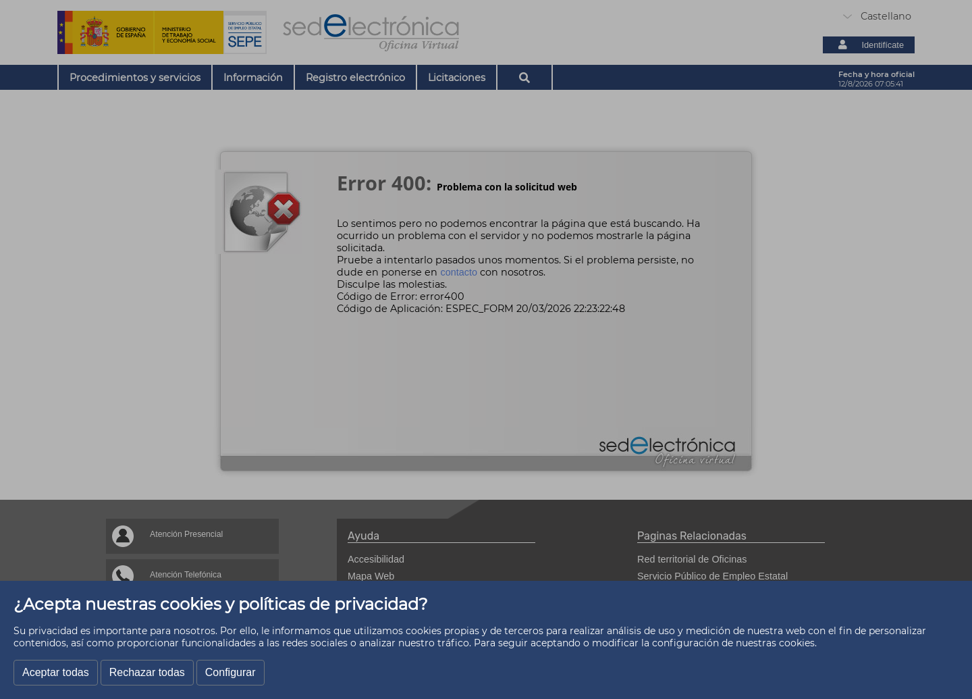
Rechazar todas (147, 672)
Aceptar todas (55, 672)
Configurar (230, 672)
